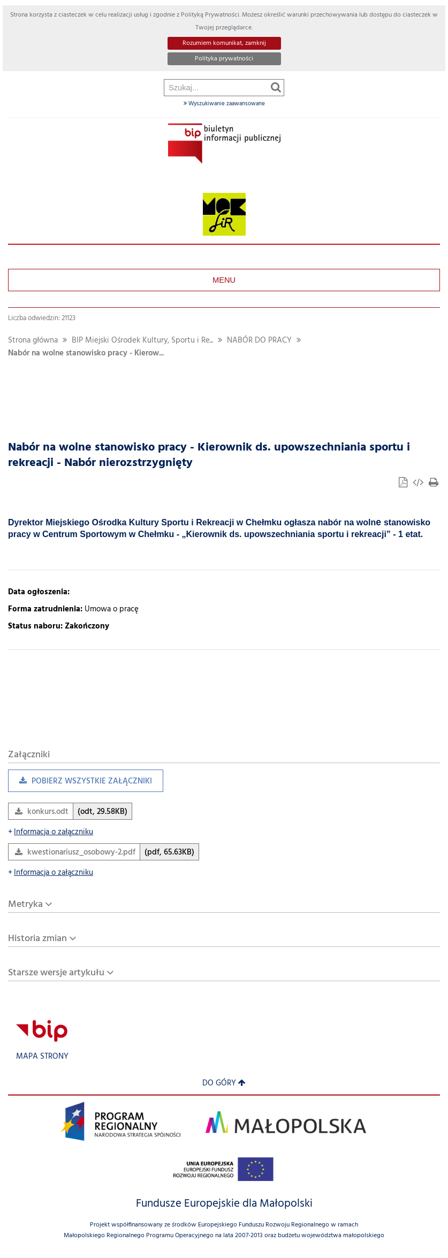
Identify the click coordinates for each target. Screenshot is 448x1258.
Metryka (25, 904)
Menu (224, 280)
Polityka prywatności (224, 58)
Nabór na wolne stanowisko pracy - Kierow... (86, 353)
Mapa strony (42, 1057)
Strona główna (33, 341)
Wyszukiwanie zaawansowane (224, 103)
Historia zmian (37, 938)
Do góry (224, 1083)
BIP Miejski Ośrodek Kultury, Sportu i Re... (142, 341)
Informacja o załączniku (50, 832)
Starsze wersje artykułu (56, 973)
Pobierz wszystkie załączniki (80, 783)
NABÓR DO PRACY (259, 341)
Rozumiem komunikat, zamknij (224, 43)
